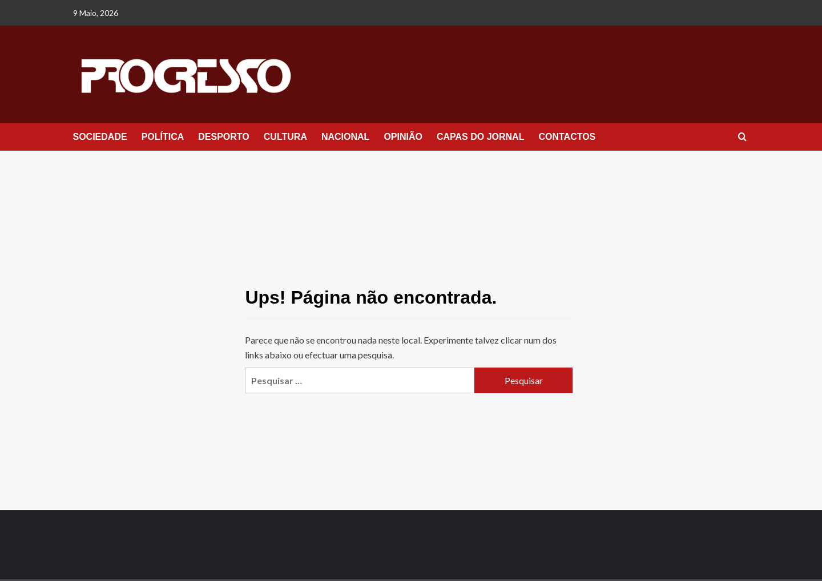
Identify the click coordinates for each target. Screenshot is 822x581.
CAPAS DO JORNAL (481, 137)
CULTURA (285, 137)
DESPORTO (223, 137)
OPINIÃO (403, 137)
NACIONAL (345, 137)
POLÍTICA (163, 137)
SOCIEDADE (100, 137)
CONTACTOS (566, 137)
